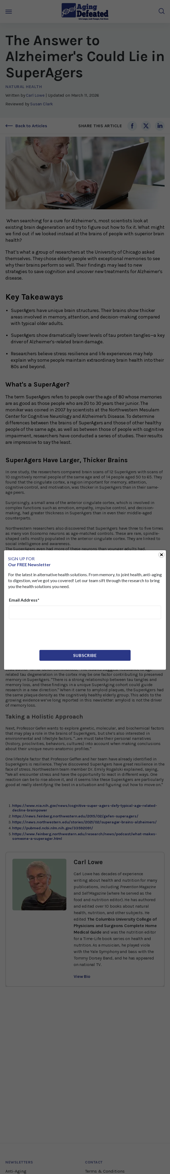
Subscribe (85, 655)
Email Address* (24, 599)
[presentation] (50, 634)
